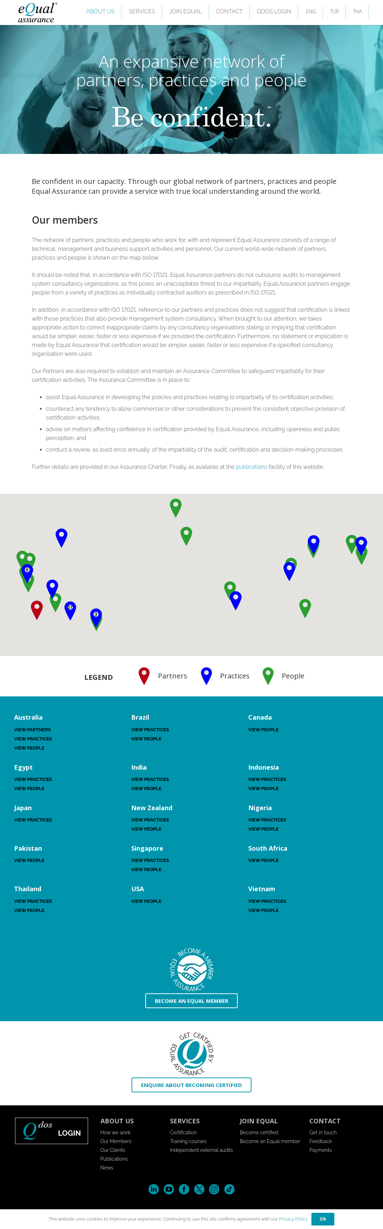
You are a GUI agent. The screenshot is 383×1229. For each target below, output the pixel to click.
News (107, 1168)
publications (251, 467)
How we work (116, 1132)
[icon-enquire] (191, 1054)
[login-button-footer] (52, 1130)
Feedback (320, 1141)
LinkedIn (153, 1189)
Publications (114, 1159)
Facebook (184, 1189)
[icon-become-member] (191, 970)
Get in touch (322, 1132)
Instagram (214, 1189)
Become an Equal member (270, 1141)
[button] (361, 546)
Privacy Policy (293, 1219)
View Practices (33, 738)
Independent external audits (201, 1150)
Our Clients (113, 1150)
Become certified (259, 1132)
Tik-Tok (229, 1189)
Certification (183, 1132)
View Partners (32, 729)
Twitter (199, 1189)
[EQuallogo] (37, 12)
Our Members (116, 1141)
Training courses (188, 1141)
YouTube (169, 1189)
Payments (320, 1150)
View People (29, 748)
